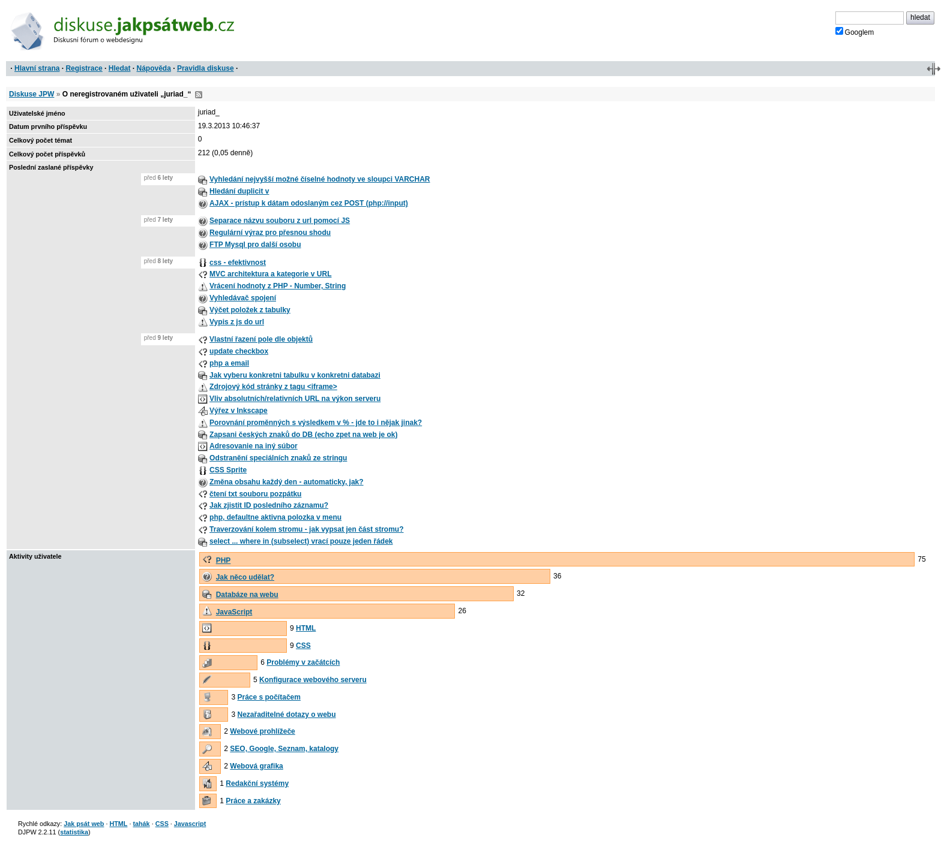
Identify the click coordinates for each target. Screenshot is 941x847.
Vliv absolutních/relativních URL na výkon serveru (294, 398)
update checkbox (238, 351)
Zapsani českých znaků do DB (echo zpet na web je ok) (303, 434)
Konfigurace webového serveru (313, 680)
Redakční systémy (257, 783)
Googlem (854, 32)
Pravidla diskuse (205, 68)
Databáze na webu (247, 594)
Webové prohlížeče (262, 731)
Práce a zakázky (253, 801)
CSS (303, 645)
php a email (229, 363)
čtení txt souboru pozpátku (255, 494)
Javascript (190, 823)
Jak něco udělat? (245, 577)
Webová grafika (256, 766)
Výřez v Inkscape (238, 410)
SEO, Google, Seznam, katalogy (284, 748)
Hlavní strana (36, 68)
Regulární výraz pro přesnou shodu (270, 232)
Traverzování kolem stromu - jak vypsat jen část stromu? (306, 529)
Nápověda (154, 68)
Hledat (120, 68)
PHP (223, 560)
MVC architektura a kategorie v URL (270, 274)
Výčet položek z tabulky (249, 310)
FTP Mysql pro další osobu (255, 244)
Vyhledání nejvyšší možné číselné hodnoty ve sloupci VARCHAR (319, 179)
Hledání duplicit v (239, 191)
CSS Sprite (228, 470)
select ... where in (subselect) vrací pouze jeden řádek (300, 541)
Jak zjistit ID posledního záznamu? (268, 505)
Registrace (83, 68)
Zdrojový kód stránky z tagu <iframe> (273, 386)
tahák (141, 823)
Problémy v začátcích (303, 662)
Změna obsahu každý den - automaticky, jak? (286, 482)
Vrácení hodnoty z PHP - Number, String (277, 286)
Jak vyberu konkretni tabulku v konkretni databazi (294, 375)
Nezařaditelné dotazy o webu (287, 714)
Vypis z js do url (236, 322)
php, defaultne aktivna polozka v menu (275, 517)
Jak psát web (84, 823)
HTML (306, 628)
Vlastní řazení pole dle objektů (261, 339)
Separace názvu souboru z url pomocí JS (279, 220)
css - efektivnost (237, 262)
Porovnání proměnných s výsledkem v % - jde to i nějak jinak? (315, 422)
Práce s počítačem (269, 697)
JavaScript (234, 612)
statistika (74, 832)
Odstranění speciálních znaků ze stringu (278, 458)
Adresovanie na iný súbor (253, 446)
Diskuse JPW (31, 94)
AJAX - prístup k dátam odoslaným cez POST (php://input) (308, 203)
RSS (198, 94)
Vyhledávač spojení (242, 298)
